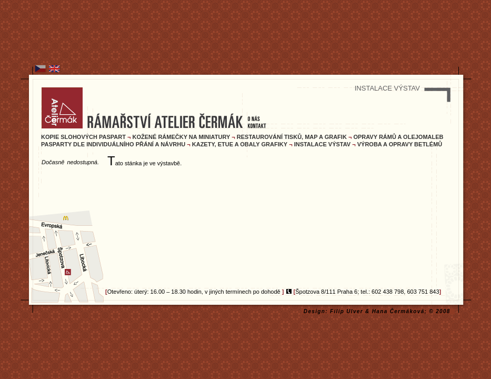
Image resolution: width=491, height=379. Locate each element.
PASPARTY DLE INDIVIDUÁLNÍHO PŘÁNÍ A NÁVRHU (113, 144)
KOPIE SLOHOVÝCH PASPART (83, 137)
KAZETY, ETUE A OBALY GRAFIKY (239, 144)
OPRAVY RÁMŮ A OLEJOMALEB (398, 137)
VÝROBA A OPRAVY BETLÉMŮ (400, 144)
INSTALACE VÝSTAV (322, 144)
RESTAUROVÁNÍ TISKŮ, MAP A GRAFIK (292, 137)
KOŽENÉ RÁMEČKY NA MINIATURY (182, 137)
